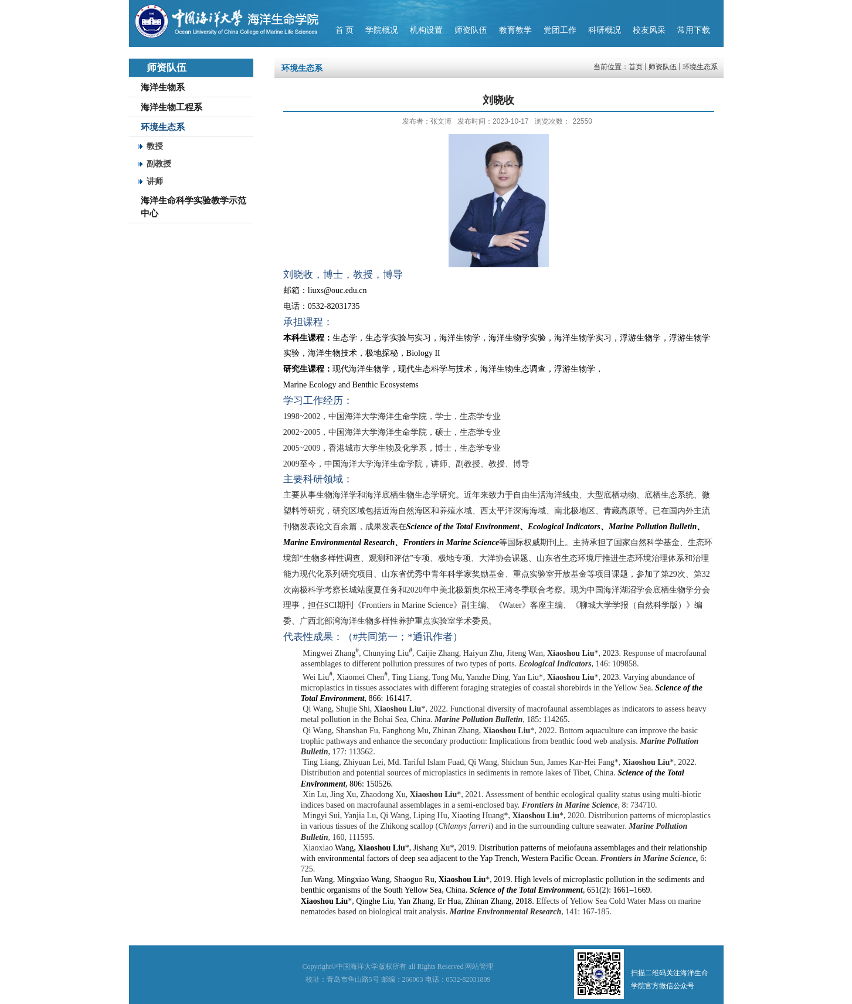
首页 (636, 67)
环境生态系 (700, 67)
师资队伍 (663, 67)
